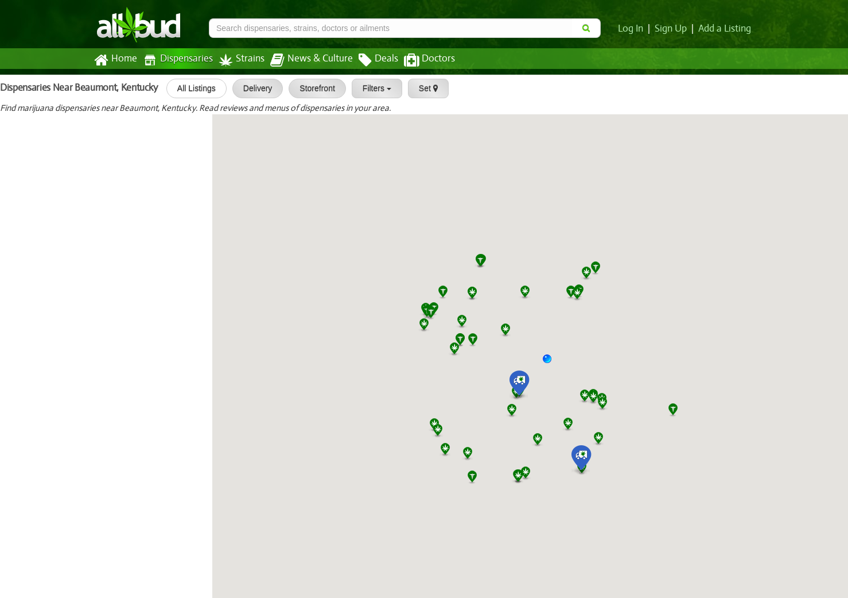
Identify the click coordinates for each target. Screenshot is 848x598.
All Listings (192, 88)
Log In (632, 28)
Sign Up (672, 28)
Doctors (420, 60)
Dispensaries (175, 60)
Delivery (254, 88)
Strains (237, 60)
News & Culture (305, 60)
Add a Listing (725, 28)
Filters (373, 88)
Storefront (313, 88)
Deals (370, 60)
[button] (551, 363)
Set (424, 88)
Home (115, 60)
